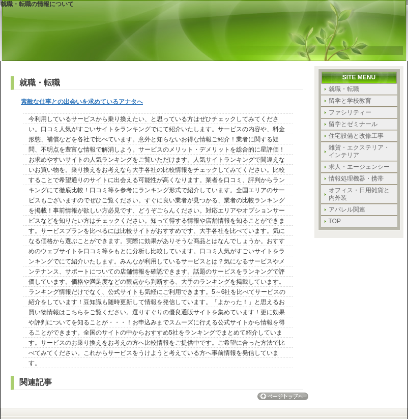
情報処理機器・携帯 (356, 178)
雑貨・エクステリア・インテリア (359, 151)
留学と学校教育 (350, 100)
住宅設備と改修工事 (356, 135)
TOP (335, 221)
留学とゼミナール (353, 124)
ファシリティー (350, 112)
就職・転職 (344, 89)
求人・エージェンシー (359, 166)
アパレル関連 (347, 209)
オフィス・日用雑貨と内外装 (359, 194)
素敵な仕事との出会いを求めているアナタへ (82, 101)
